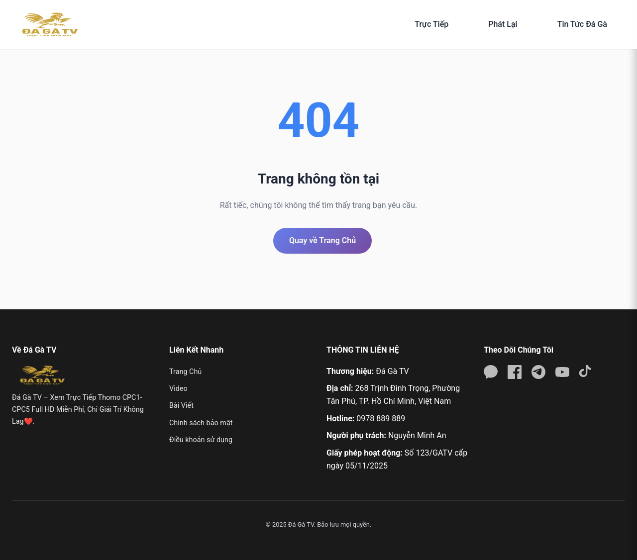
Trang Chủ (185, 372)
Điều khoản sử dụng (200, 440)
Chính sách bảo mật (200, 423)
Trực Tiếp (431, 24)
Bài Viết (181, 405)
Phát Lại (502, 24)
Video (178, 388)
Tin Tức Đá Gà (582, 24)
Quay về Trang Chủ (322, 240)
